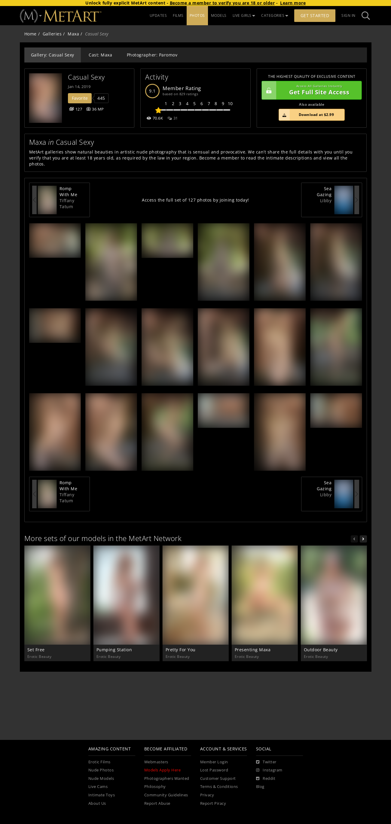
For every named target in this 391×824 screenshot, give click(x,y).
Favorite (80, 98)
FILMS (178, 15)
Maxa (73, 34)
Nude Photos (101, 770)
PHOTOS (197, 15)
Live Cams (98, 786)
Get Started (315, 15)
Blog (260, 786)
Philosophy (155, 786)
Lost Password (214, 770)
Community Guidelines (166, 795)
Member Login (214, 762)
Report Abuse (157, 803)
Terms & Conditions (219, 786)
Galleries (52, 34)
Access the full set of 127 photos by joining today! (195, 200)
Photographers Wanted (166, 778)
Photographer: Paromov (152, 55)
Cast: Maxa (100, 55)
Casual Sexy (86, 77)
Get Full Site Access (310, 90)
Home (30, 34)
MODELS (219, 15)
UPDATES (158, 15)
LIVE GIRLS (244, 15)
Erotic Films (99, 762)
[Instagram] (269, 770)
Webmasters (156, 762)
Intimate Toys (101, 795)
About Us (97, 803)
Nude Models (101, 778)
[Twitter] (266, 762)
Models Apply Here (162, 770)
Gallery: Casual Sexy (52, 55)
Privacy (207, 795)
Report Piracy (213, 803)
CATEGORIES (274, 15)
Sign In (348, 15)
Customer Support (218, 778)
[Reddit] (266, 778)
